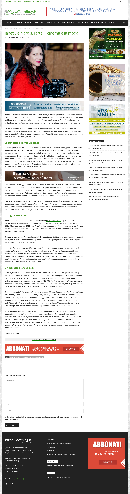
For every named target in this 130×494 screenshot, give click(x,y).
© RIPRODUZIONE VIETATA (44, 339)
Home (6, 28)
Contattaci (50, 451)
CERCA (111, 23)
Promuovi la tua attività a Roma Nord (60, 466)
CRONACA (18, 23)
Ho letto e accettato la (43, 418)
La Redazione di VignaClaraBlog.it (59, 443)
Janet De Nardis (15, 357)
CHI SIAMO (7, 2)
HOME (8, 23)
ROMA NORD (68, 23)
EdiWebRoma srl (17, 466)
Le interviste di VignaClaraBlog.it (32, 357)
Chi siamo (50, 439)
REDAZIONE (37, 2)
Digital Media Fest (53, 220)
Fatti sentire (51, 447)
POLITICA (28, 23)
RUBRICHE (82, 23)
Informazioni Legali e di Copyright (58, 477)
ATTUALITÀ (13, 28)
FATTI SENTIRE (17, 2)
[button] (124, 23)
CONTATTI (27, 2)
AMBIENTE (39, 23)
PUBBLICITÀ (46, 2)
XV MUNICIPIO (98, 23)
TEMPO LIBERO (52, 23)
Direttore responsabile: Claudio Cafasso (61, 454)
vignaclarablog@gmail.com (22, 479)
